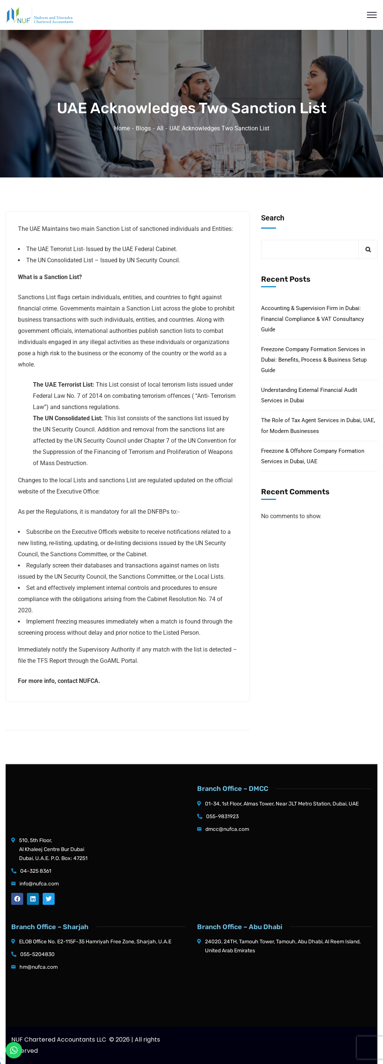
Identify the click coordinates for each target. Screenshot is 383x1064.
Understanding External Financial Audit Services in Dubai (309, 395)
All (160, 128)
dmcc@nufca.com (227, 829)
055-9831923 (222, 816)
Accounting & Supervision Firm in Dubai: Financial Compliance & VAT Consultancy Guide (312, 318)
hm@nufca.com (38, 967)
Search (272, 217)
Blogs (143, 128)
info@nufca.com (39, 884)
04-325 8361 (35, 871)
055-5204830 (37, 954)
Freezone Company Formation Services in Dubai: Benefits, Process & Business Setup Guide (314, 360)
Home (122, 128)
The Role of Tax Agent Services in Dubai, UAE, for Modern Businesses (318, 425)
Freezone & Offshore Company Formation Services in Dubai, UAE (312, 456)
